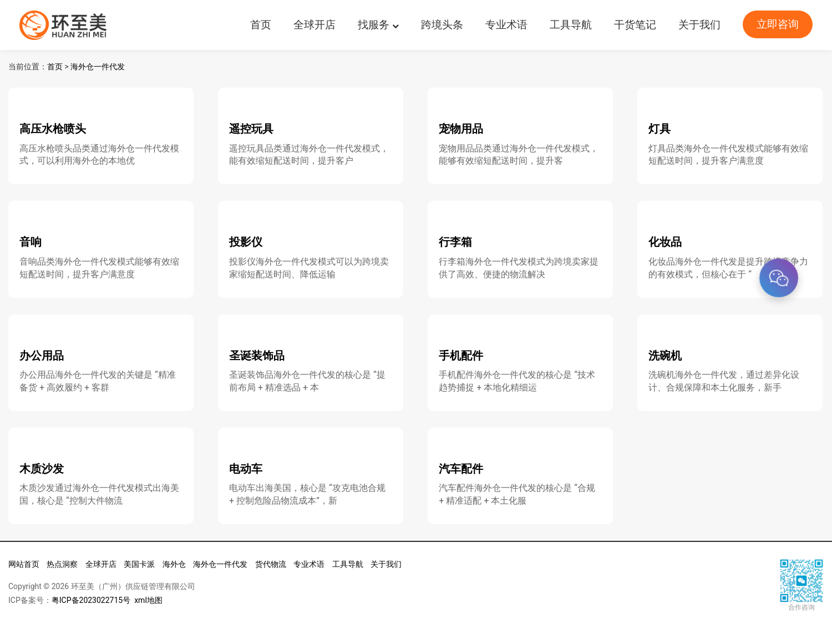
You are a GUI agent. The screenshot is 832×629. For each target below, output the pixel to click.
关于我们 (699, 24)
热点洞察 (62, 564)
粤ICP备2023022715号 (91, 600)
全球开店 (314, 24)
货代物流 (270, 564)
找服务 (378, 24)
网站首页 (23, 564)
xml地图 (148, 600)
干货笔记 (635, 24)
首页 (260, 24)
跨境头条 (442, 24)
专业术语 (506, 24)
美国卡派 (139, 564)
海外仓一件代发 (97, 66)
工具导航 (571, 24)
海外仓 (174, 564)
